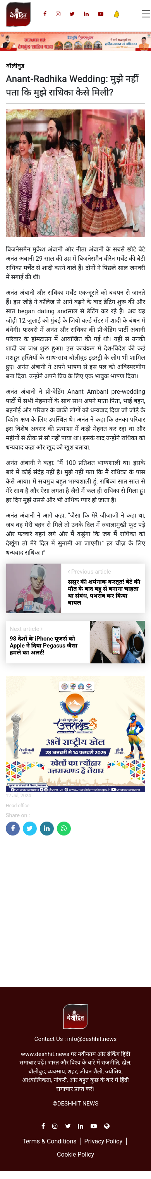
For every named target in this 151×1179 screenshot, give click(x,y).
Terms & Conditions (49, 1141)
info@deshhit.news (92, 1038)
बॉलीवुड (15, 66)
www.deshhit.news (45, 1054)
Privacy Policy (103, 1141)
